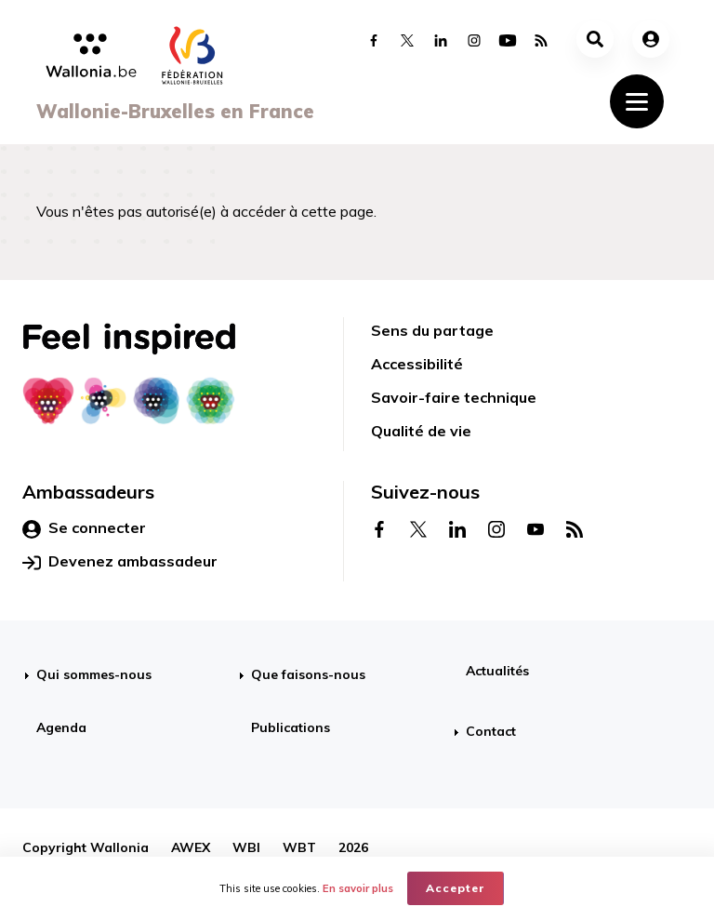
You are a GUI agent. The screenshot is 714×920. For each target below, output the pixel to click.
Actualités (497, 670)
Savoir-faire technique (453, 397)
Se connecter (84, 528)
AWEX (190, 847)
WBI (246, 847)
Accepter (455, 888)
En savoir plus (358, 888)
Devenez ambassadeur (120, 562)
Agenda (61, 727)
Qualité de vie (421, 430)
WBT (299, 847)
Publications (290, 727)
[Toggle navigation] (637, 101)
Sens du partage (432, 330)
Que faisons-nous (308, 674)
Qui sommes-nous (94, 674)
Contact (491, 731)
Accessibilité (417, 363)
